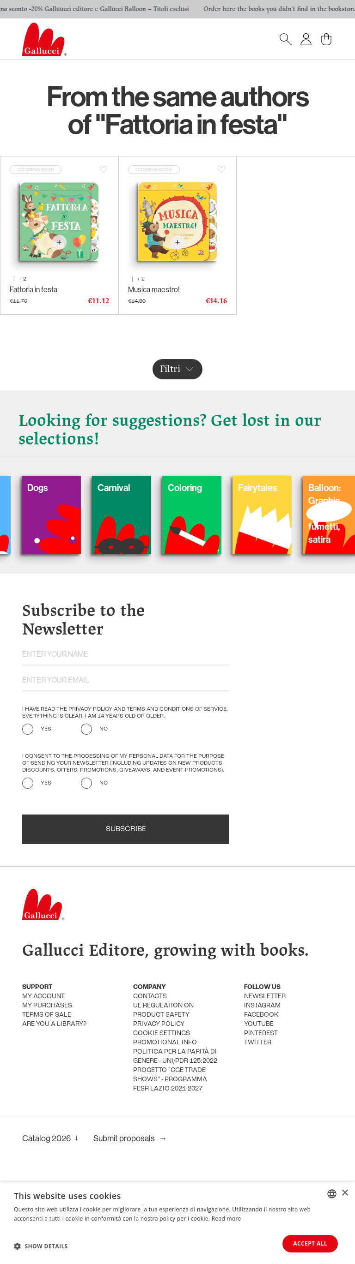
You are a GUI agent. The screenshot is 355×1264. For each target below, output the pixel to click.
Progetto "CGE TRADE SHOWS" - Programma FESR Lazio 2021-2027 (170, 1079)
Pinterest (261, 1033)
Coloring (198, 487)
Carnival (126, 487)
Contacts (150, 996)
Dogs (50, 487)
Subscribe (126, 829)
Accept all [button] (310, 1243)
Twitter (257, 1042)
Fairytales (270, 487)
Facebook (261, 1015)
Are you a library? (54, 1024)
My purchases (47, 1005)
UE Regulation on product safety (163, 1010)
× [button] (344, 1193)
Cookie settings (161, 1033)
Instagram (262, 1005)
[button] (41, 1246)
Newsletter (265, 996)
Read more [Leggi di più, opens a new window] (226, 1218)
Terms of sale (46, 1015)
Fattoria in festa (33, 289)
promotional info (165, 1042)
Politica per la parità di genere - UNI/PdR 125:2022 (175, 1056)
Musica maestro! (154, 289)
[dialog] (177, 1223)
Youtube (259, 1024)
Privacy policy (158, 1024)
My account (43, 996)
